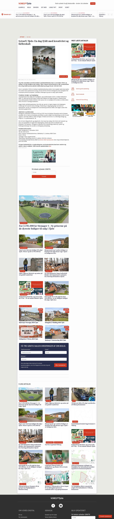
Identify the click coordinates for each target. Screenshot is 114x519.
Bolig (29, 7)
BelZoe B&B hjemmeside (47, 140)
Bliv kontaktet (60, 365)
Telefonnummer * (26, 349)
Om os (20, 514)
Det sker (44, 7)
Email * (47, 349)
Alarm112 (22, 7)
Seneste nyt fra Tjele (51, 514)
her (50, 146)
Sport (61, 7)
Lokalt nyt (52, 7)
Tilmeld (93, 3)
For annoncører (23, 517)
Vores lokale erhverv (51, 517)
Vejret (67, 7)
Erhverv (36, 7)
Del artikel (63, 76)
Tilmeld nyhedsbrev (105, 516)
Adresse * (23, 356)
